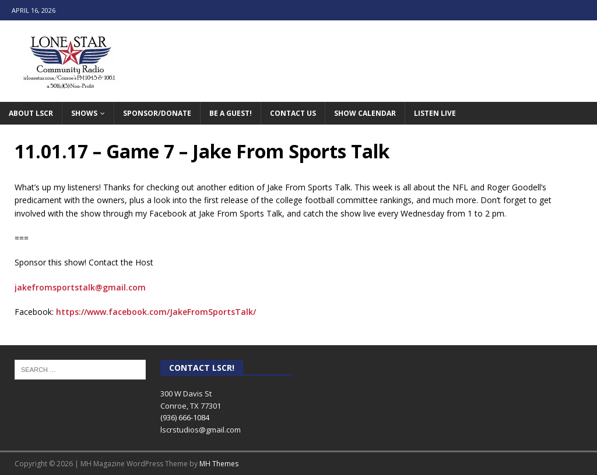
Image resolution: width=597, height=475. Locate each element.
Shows (84, 113)
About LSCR (31, 113)
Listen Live (435, 113)
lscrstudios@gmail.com (200, 429)
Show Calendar (365, 113)
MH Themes (218, 464)
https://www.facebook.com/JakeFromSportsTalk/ (156, 311)
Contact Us (293, 113)
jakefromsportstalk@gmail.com (80, 287)
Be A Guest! (230, 113)
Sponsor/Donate (157, 113)
